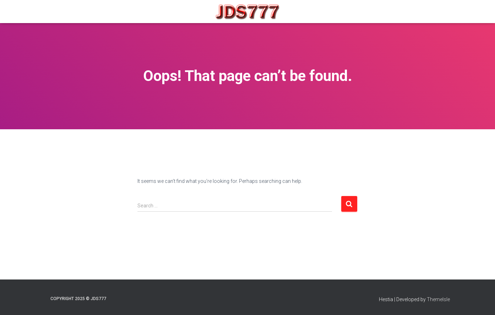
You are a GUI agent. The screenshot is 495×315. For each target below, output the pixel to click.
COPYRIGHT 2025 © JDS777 (78, 298)
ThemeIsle (438, 299)
